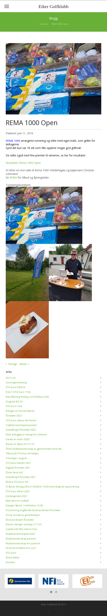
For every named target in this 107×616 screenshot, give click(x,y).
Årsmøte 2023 (14, 415)
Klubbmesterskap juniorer (21, 538)
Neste (23, 364)
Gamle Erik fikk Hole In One (21, 529)
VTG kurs (11, 552)
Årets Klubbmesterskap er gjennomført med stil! (33, 448)
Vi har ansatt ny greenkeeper (23, 515)
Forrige (12, 364)
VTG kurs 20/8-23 (15, 387)
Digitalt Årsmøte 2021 (18, 467)
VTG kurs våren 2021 (18, 491)
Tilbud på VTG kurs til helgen (22, 453)
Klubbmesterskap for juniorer (23, 543)
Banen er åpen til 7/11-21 (20, 444)
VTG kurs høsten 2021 (18, 463)
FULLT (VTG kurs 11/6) (18, 392)
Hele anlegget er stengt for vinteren (26, 434)
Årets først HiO (14, 472)
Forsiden (43, 24)
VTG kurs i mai (14, 406)
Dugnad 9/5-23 (14, 401)
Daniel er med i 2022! (18, 439)
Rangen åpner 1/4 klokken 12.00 (24, 505)
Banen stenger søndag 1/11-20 (23, 524)
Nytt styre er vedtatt (17, 500)
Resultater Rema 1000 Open (23, 163)
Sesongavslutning (16, 382)
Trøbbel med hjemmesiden (21, 425)
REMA (13, 177)
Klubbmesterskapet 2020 (20, 534)
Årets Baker (13, 557)
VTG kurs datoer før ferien (21, 420)
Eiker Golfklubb (53, 6)
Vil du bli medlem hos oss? (21, 548)
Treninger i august (16, 458)
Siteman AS (54, 612)
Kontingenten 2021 (16, 496)
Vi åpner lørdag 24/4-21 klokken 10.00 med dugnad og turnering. (42, 486)
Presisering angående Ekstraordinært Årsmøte (33, 510)
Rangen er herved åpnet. (20, 411)
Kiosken (10, 562)
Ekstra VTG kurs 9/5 (17, 481)
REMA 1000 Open (60, 24)
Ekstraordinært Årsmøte (20, 519)
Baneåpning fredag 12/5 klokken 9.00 (27, 396)
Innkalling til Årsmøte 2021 (21, 477)
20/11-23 (11, 378)
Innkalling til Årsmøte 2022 (21, 429)
